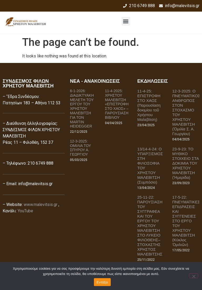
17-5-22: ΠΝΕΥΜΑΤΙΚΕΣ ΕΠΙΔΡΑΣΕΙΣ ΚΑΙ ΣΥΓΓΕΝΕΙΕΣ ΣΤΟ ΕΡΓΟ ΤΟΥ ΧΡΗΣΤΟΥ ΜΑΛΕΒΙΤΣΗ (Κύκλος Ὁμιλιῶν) (186, 221)
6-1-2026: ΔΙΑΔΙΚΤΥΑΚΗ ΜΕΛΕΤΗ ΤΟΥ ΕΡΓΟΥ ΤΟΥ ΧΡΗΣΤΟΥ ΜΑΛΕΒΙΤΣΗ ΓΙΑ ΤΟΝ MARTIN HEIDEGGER (82, 108)
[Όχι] (193, 275)
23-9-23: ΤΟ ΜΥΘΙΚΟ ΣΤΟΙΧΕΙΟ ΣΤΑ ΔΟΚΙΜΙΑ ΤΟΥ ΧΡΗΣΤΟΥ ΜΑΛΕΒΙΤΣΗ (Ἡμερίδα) (185, 163)
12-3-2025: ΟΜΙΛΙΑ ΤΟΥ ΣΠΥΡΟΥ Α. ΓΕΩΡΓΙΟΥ (80, 147)
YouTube (25, 210)
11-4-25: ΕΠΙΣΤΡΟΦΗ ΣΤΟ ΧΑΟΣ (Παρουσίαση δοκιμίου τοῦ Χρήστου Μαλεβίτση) (148, 105)
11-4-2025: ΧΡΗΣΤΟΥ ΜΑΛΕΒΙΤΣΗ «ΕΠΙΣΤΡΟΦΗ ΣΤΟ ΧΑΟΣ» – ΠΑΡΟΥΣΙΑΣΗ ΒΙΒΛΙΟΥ (117, 104)
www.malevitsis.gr (40, 204)
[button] (126, 21)
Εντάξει (102, 282)
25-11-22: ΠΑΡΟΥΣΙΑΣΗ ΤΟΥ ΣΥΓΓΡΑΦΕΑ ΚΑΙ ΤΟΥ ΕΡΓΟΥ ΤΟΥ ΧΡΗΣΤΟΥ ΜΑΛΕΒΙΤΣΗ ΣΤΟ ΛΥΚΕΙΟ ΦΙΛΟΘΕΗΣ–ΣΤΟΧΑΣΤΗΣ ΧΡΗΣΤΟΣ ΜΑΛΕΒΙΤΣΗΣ (150, 225)
